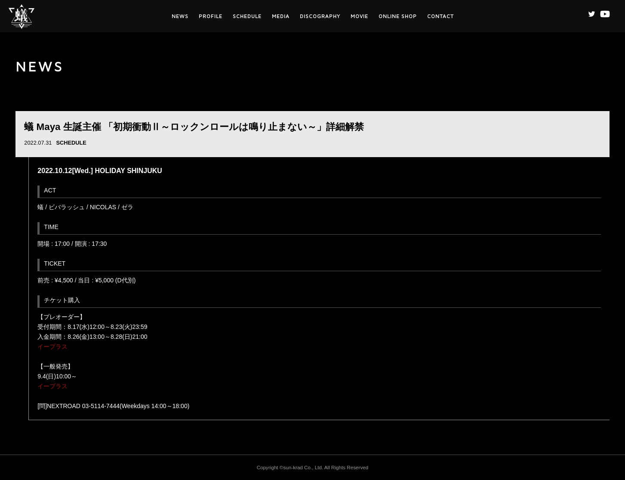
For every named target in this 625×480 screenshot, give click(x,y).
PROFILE (210, 16)
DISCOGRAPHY (320, 16)
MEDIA (280, 16)
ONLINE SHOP (398, 16)
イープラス (52, 346)
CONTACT (440, 16)
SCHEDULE (247, 16)
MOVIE (359, 16)
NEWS (180, 16)
